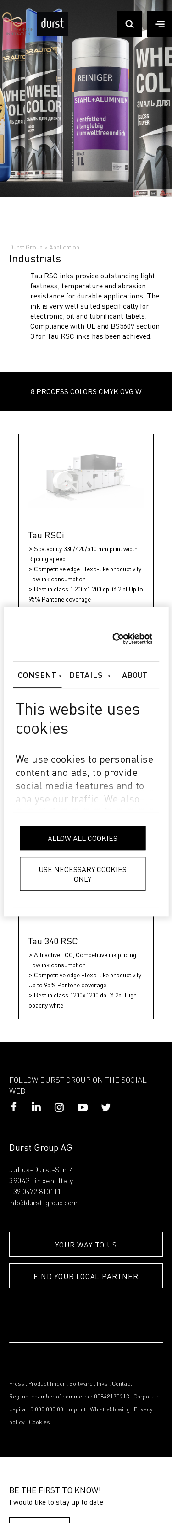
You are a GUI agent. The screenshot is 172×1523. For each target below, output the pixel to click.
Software (81, 1384)
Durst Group (26, 247)
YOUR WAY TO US (86, 1244)
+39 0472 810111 (35, 1192)
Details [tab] (86, 676)
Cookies (39, 1422)
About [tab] (135, 676)
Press (16, 1384)
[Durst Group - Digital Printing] (52, 33)
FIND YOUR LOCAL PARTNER (85, 1276)
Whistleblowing (110, 1410)
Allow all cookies (82, 838)
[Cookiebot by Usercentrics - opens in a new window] (112, 639)
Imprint (76, 1410)
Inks (102, 1384)
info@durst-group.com (43, 1203)
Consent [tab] (37, 676)
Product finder (46, 1384)
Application (64, 247)
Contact (122, 1384)
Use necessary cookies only (83, 873)
